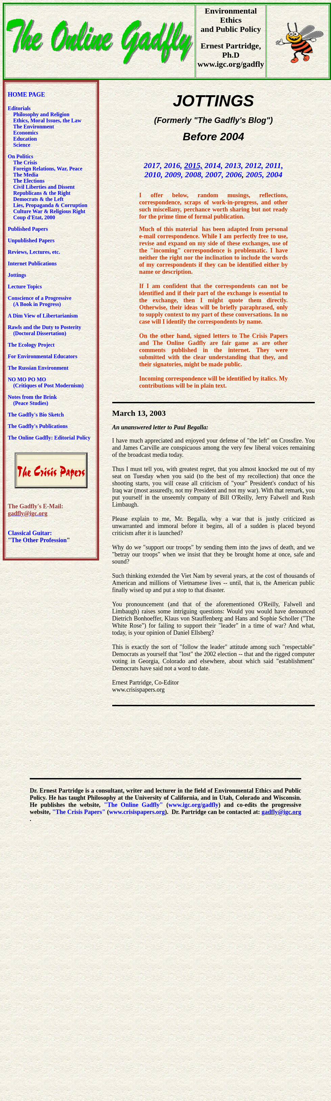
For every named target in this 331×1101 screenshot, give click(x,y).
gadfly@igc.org (281, 812)
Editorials (19, 108)
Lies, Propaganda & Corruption (50, 205)
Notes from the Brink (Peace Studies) (32, 400)
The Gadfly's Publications (38, 426)
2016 (172, 165)
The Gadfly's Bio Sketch (36, 414)
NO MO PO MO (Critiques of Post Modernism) (46, 382)
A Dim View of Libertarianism (43, 316)
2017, (153, 165)
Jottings (17, 275)
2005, (255, 174)
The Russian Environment (38, 368)
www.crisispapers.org (137, 812)
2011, (274, 165)
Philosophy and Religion (41, 114)
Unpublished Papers (31, 240)
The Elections (29, 181)
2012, (254, 165)
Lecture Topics (25, 286)
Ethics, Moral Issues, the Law (47, 120)
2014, (214, 165)
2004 (274, 174)
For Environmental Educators (42, 356)
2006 (234, 174)
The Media (25, 175)
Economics (25, 133)
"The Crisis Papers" (78, 812)
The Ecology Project (31, 345)
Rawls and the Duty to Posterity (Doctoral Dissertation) (44, 330)
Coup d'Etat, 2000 (34, 217)
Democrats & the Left (38, 199)
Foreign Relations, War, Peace (47, 168)
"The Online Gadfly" (133, 804)
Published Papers (28, 229)
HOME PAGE (26, 94)
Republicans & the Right (41, 193)
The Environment (33, 126)
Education (24, 139)
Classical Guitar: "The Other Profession (37, 537)
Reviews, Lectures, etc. (35, 252)
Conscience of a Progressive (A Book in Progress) (39, 301)
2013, (234, 165)
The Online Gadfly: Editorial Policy (49, 438)
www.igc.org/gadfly (193, 804)
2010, (153, 174)
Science (21, 145)
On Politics (20, 156)
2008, (194, 174)
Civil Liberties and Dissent (43, 187)
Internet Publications (32, 263)
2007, (214, 174)
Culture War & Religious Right (49, 211)
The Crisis (25, 162)
